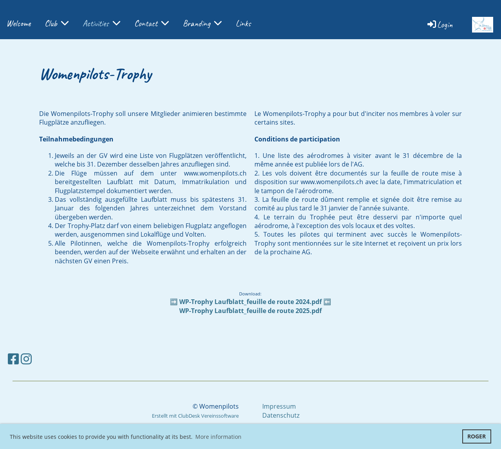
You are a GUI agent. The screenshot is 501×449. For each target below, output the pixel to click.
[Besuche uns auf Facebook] (13, 358)
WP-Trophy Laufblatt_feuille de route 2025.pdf (250, 310)
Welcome (18, 23)
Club (56, 23)
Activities (101, 23)
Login (439, 24)
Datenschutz (280, 415)
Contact (151, 23)
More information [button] (218, 436)
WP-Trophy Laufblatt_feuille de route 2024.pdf (250, 301)
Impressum (279, 406)
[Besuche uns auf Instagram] (26, 358)
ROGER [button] (476, 436)
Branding (202, 23)
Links (243, 23)
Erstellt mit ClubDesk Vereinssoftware (195, 415)
